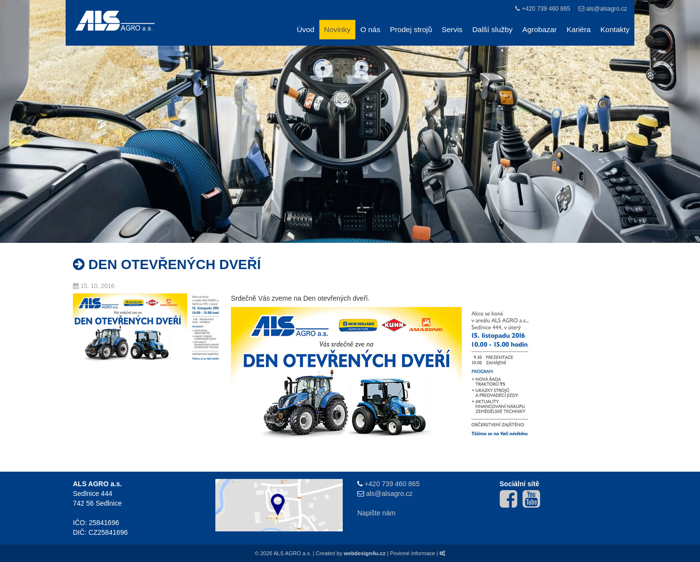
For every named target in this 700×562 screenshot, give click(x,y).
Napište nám (376, 513)
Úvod (306, 29)
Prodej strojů (411, 29)
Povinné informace (412, 553)
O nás (370, 29)
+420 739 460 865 (546, 8)
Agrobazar (539, 29)
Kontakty (615, 29)
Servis (452, 29)
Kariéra (578, 29)
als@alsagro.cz (606, 8)
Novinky (337, 29)
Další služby (492, 29)
